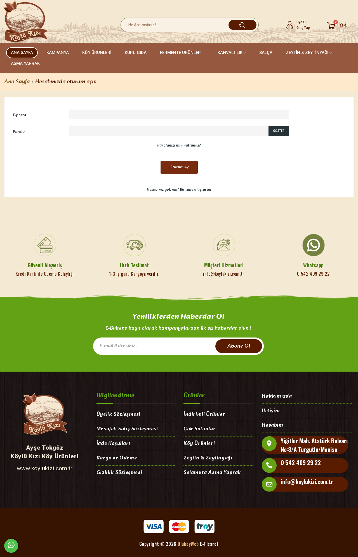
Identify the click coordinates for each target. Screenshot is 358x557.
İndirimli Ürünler (204, 415)
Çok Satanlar (199, 429)
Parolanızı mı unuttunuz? (179, 145)
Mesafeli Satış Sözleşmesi (127, 429)
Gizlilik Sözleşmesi (119, 473)
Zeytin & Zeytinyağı (207, 458)
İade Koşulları (113, 444)
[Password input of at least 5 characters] (168, 131)
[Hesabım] (298, 25)
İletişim (271, 411)
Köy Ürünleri (199, 444)
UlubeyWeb (188, 544)
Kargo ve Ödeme (116, 458)
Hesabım (272, 426)
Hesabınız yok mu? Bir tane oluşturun (179, 190)
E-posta (19, 115)
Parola (19, 132)
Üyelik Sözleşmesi (118, 415)
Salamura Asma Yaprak (212, 473)
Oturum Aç (179, 167)
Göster (278, 130)
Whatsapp (313, 265)
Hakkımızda (277, 397)
